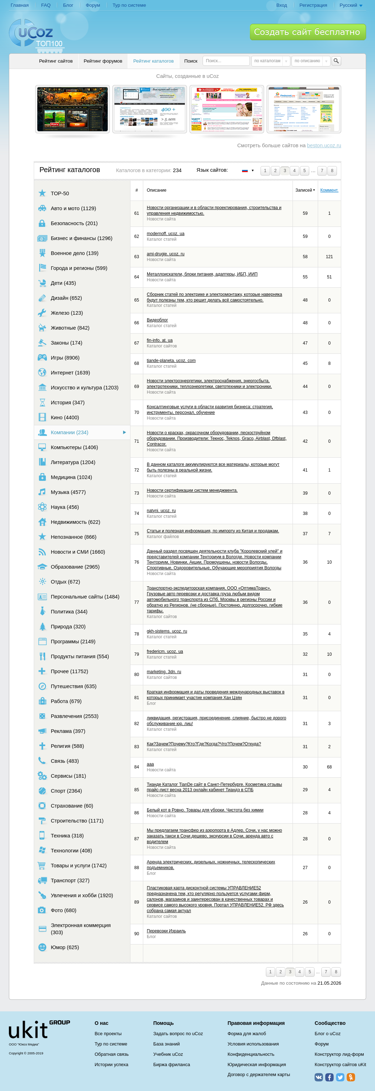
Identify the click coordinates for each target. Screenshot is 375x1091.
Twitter (340, 1077)
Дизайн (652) (59, 298)
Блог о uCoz (328, 1033)
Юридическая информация (256, 1064)
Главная (20, 5)
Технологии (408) (64, 850)
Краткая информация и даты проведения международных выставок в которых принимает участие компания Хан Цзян (215, 695)
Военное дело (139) (67, 253)
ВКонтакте (319, 1077)
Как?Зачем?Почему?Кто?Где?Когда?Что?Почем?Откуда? (204, 743)
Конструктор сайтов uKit (340, 1064)
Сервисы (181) (61, 776)
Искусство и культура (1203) (77, 387)
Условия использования (253, 1044)
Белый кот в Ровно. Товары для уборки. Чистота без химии (205, 810)
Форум (93, 5)
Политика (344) (62, 611)
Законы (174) (59, 342)
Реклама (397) (61, 731)
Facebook (329, 1077)
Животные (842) (63, 328)
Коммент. (329, 190)
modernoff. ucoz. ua (165, 233)
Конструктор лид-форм (339, 1054)
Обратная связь (112, 1054)
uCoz (39, 1029)
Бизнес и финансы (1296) (74, 238)
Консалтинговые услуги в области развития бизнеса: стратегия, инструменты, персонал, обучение (210, 409)
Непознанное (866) (66, 537)
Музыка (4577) (61, 492)
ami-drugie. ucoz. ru (165, 253)
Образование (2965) (68, 567)
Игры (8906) (58, 357)
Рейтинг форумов (103, 61)
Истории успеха (111, 1064)
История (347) (61, 402)
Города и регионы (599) (72, 268)
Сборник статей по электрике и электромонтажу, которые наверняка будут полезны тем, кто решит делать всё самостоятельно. (214, 297)
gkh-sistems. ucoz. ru (167, 631)
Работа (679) (59, 701)
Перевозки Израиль (166, 930)
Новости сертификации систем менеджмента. (192, 490)
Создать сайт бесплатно (308, 32)
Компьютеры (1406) (67, 447)
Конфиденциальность (250, 1054)
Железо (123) (60, 313)
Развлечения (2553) (67, 716)
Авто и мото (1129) (66, 208)
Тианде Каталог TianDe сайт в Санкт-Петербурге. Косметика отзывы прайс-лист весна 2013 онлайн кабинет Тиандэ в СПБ (214, 787)
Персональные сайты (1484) (78, 596)
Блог (68, 5)
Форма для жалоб (246, 1033)
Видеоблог (157, 320)
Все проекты (108, 1033)
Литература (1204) (66, 462)
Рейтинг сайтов (56, 61)
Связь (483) (58, 761)
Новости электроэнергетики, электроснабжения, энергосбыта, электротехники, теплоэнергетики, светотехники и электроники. (209, 383)
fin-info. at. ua (160, 340)
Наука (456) (58, 507)
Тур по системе (129, 5)
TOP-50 (53, 193)
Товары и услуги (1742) (72, 865)
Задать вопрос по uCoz (178, 1033)
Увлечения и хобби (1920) (75, 895)
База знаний (166, 1044)
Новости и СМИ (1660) (71, 552)
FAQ (46, 5)
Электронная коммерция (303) (74, 928)
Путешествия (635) (67, 686)
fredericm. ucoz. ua (165, 651)
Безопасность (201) (67, 223)
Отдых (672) (58, 581)
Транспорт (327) (63, 880)
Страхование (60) (65, 805)
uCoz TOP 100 (37, 35)
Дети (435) (56, 283)
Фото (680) (56, 910)
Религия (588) (60, 746)
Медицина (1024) (64, 477)
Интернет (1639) (63, 372)
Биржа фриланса (171, 1064)
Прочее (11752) (62, 671)
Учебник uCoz (168, 1054)
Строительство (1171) (70, 820)
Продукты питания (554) (73, 656)
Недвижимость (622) (68, 522)
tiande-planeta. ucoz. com (171, 360)
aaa (150, 764)
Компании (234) (63, 432)
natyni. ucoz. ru (161, 510)
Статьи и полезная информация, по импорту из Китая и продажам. (213, 530)
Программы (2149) (66, 641)
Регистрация (313, 5)
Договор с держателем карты (258, 1074)
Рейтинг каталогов (153, 61)
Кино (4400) (58, 417)
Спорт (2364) (59, 791)
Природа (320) (61, 626)
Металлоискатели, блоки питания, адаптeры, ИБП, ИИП (202, 274)
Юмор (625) (58, 947)
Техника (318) (60, 835)
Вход (281, 5)
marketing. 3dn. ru (164, 671)
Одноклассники (351, 1077)
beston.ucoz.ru (324, 145)
